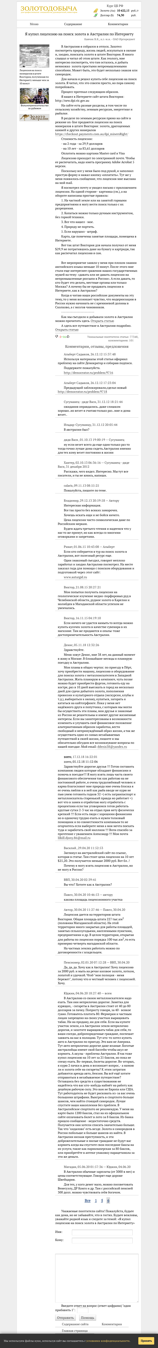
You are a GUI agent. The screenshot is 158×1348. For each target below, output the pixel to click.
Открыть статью (102, 321)
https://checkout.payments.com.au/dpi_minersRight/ (91, 134)
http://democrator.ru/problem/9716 (88, 373)
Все (88, 1200)
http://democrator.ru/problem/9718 (82, 392)
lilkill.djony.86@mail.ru (74, 838)
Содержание (73, 24)
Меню (34, 24)
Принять (146, 1341)
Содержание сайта (75, 1324)
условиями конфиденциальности (108, 1341)
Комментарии (118, 24)
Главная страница (75, 1331)
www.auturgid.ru (75, 577)
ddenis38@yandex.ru (112, 747)
